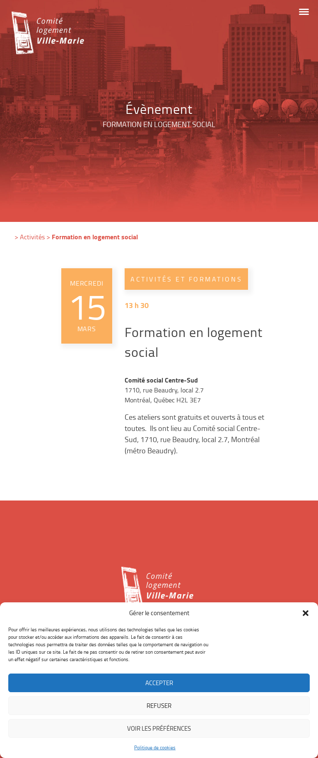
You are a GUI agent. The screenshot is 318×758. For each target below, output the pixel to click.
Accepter (159, 683)
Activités (32, 236)
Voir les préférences (159, 728)
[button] (305, 613)
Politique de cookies (155, 747)
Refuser (159, 705)
